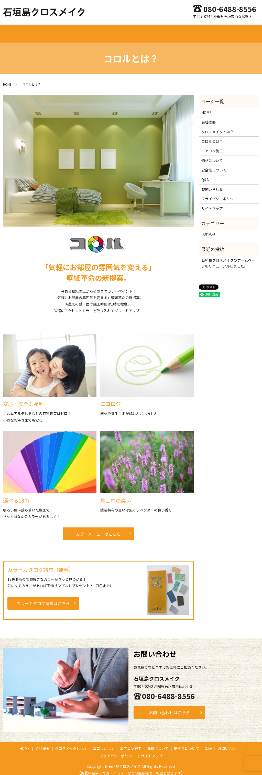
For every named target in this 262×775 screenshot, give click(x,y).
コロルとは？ (123, 30)
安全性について (204, 30)
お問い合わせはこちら (169, 708)
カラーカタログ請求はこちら (43, 598)
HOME (46, 30)
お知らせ (208, 229)
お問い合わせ (245, 30)
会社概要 (63, 30)
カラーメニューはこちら (98, 529)
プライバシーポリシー (219, 193)
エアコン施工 (150, 30)
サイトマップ (212, 203)
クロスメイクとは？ (92, 30)
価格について (176, 30)
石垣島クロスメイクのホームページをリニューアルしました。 (228, 258)
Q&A (226, 30)
